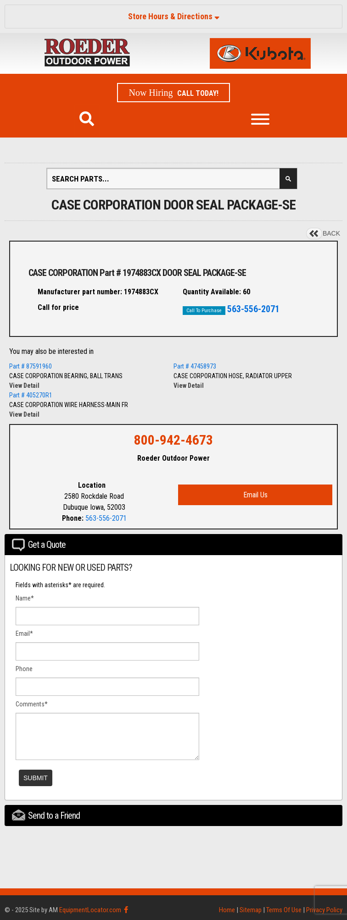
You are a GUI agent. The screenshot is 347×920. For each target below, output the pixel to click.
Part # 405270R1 (30, 395)
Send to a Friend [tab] (46, 815)
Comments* (32, 704)
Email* (24, 633)
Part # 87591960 (30, 366)
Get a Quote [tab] (39, 545)
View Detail (24, 385)
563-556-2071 (253, 308)
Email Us (255, 494)
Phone (24, 668)
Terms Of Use (284, 910)
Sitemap (251, 910)
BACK (331, 233)
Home (227, 910)
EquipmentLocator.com (90, 910)
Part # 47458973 (195, 366)
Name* (25, 598)
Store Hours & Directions (173, 16)
